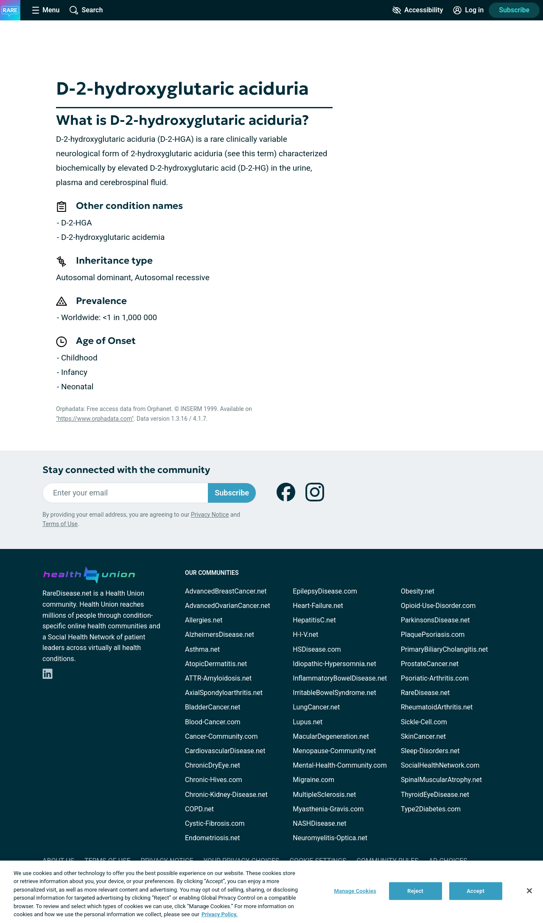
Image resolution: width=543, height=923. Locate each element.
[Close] (529, 890)
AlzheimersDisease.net (219, 634)
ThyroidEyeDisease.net (435, 795)
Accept (475, 891)
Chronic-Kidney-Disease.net (226, 795)
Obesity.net (417, 591)
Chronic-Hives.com (213, 780)
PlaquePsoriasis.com (433, 634)
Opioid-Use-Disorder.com (438, 606)
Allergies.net (203, 620)
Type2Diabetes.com (431, 809)
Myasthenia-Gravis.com (328, 809)
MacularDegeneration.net (331, 736)
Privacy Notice (210, 514)
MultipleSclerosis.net (324, 795)
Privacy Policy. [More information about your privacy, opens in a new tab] (220, 914)
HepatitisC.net (314, 620)
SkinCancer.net (423, 736)
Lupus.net (307, 722)
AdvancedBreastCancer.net (225, 591)
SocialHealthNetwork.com (440, 765)
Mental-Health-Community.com (339, 765)
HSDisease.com (317, 649)
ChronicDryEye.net (212, 765)
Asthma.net (202, 649)
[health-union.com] (89, 574)
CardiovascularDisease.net (225, 751)
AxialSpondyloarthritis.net (224, 693)
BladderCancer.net (213, 707)
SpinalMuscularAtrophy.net (441, 780)
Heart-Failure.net (318, 606)
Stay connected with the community (126, 470)
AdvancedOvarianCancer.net (227, 606)
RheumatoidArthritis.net (437, 707)
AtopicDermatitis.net (216, 664)
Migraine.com (313, 780)
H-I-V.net (305, 634)
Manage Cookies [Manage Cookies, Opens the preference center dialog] (355, 891)
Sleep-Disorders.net (430, 751)
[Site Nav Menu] (46, 10)
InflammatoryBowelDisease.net (340, 678)
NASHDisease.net (319, 823)
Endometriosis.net (212, 838)
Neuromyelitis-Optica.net (330, 838)
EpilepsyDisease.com (325, 591)
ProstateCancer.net (430, 664)
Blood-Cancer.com (213, 722)
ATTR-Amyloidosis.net (218, 678)
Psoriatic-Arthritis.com (435, 678)
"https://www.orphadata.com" (95, 418)
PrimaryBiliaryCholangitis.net (444, 649)
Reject (415, 891)
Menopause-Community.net (334, 751)
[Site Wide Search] (86, 10)
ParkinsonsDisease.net (435, 620)
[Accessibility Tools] (418, 10)
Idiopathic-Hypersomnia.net (334, 664)
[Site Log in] (468, 10)
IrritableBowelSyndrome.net (334, 693)
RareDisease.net (425, 693)
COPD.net (199, 809)
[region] (271, 892)
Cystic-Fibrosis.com (214, 823)
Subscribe (514, 10)
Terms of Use (60, 524)
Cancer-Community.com (221, 736)
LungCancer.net (316, 707)
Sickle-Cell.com (424, 722)
